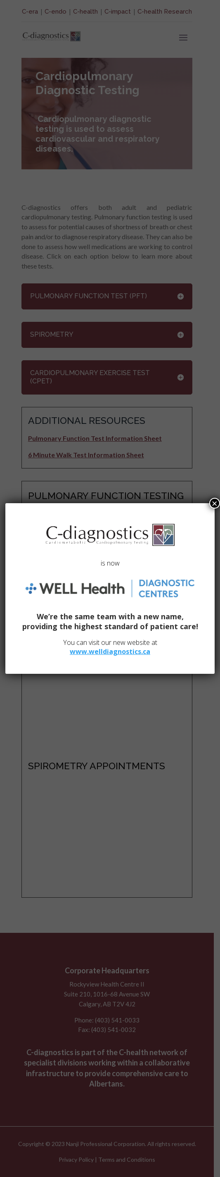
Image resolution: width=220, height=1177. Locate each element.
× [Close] (215, 503)
